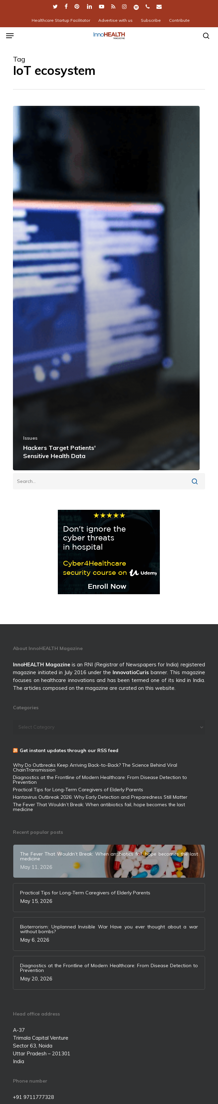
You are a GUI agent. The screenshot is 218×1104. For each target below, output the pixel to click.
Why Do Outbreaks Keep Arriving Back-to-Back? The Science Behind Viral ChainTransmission (95, 767)
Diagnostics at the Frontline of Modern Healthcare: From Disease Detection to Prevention (100, 779)
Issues (30, 438)
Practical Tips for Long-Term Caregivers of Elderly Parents (78, 789)
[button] (10, 35)
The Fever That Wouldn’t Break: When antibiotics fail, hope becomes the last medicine (99, 807)
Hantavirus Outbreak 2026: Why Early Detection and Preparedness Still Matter (100, 797)
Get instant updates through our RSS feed (69, 750)
